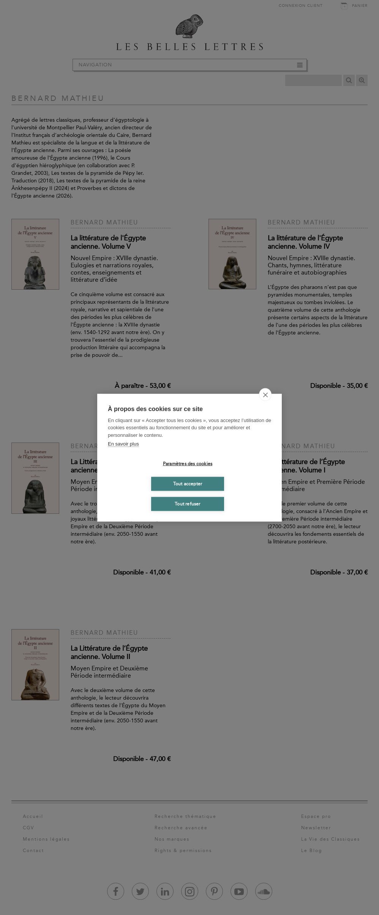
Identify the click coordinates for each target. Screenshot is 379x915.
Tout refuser (187, 504)
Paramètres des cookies (187, 463)
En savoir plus (123, 444)
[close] (265, 394)
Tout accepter (187, 484)
